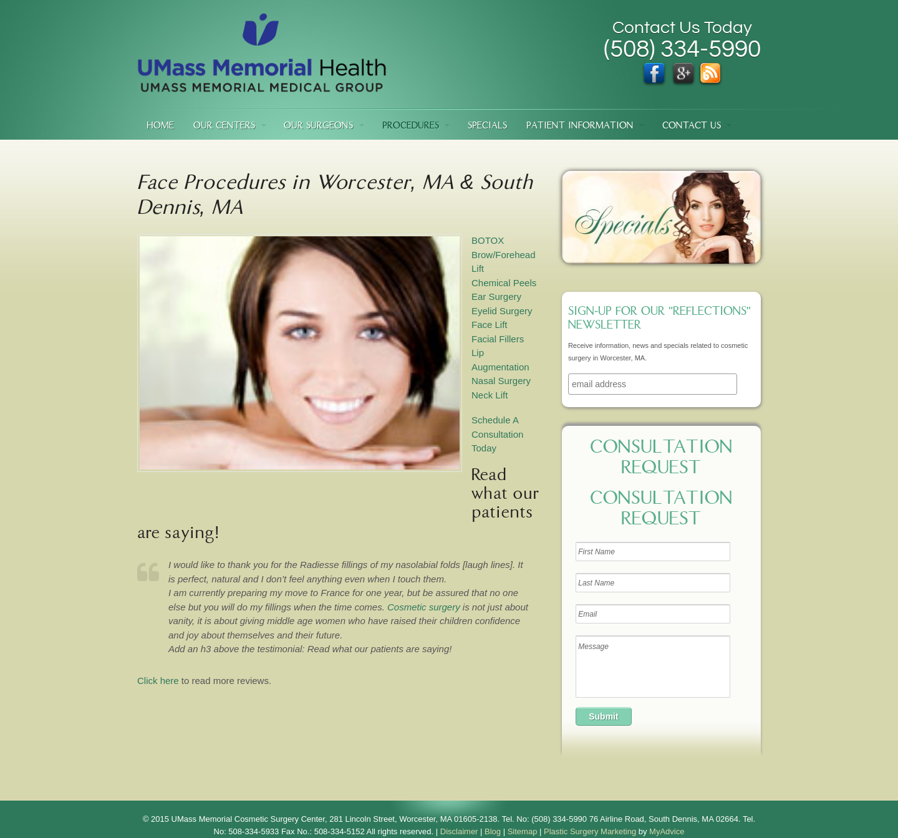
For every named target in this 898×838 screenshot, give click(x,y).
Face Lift (489, 324)
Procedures (410, 126)
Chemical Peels (503, 282)
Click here (158, 680)
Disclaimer (459, 831)
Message (653, 666)
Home (160, 126)
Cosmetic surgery (423, 607)
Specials (487, 126)
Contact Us (691, 126)
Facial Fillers (497, 339)
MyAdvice (666, 831)
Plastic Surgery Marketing (590, 831)
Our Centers (224, 126)
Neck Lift (489, 395)
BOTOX (487, 240)
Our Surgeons (318, 126)
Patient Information (580, 126)
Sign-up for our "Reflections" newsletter (659, 319)
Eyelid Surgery (502, 311)
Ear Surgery (496, 296)
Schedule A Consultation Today (497, 434)
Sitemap (523, 831)
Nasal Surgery (501, 380)
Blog (493, 831)
